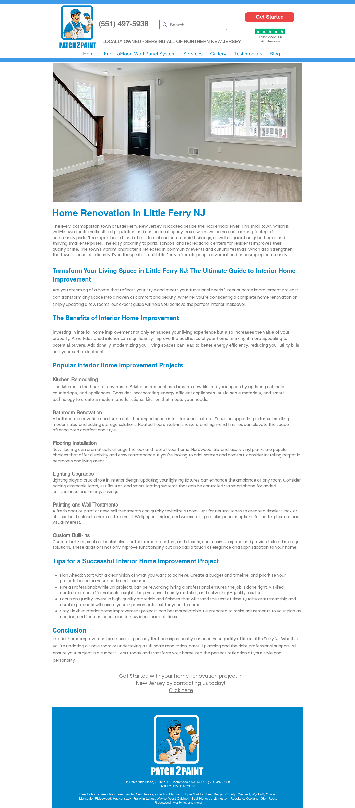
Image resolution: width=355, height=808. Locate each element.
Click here (181, 690)
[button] (193, 53)
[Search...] (193, 24)
